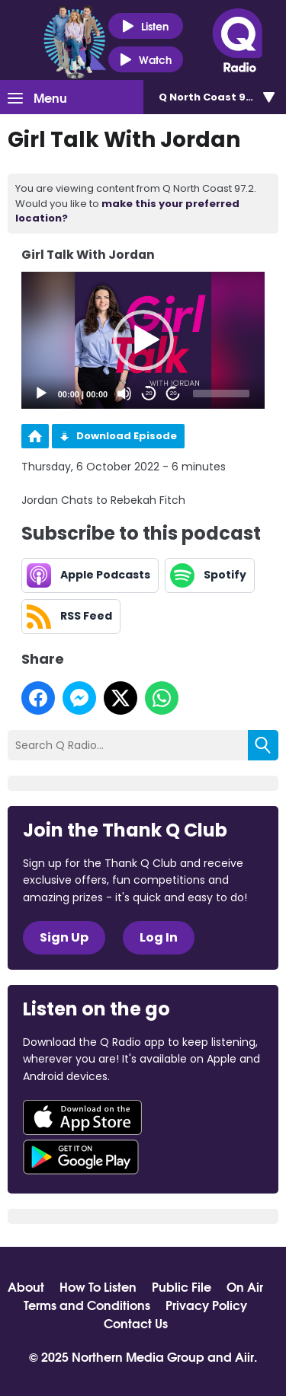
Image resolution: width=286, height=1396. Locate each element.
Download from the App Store (82, 1117)
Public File (181, 1286)
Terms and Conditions (87, 1305)
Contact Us (136, 1323)
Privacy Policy (206, 1305)
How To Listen (98, 1286)
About (26, 1286)
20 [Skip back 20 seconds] (149, 393)
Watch (146, 60)
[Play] (41, 393)
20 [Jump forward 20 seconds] (173, 393)
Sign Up (64, 937)
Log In (159, 937)
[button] (143, 340)
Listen (145, 26)
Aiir (244, 1356)
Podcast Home (35, 436)
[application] (143, 340)
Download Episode (126, 436)
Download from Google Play (81, 1156)
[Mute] (124, 393)
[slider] (221, 393)
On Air (245, 1286)
